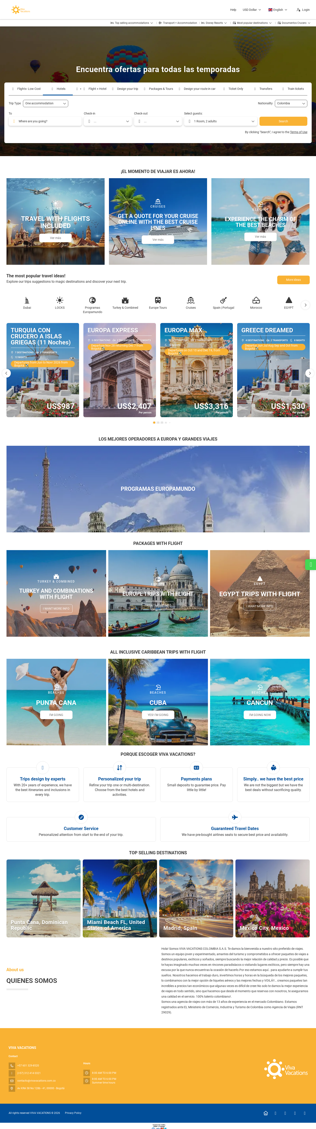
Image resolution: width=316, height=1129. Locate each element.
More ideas (293, 279)
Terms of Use (298, 132)
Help (233, 9)
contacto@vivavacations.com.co (36, 1080)
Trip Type (15, 103)
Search (283, 121)
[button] (305, 305)
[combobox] (288, 103)
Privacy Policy (73, 1112)
